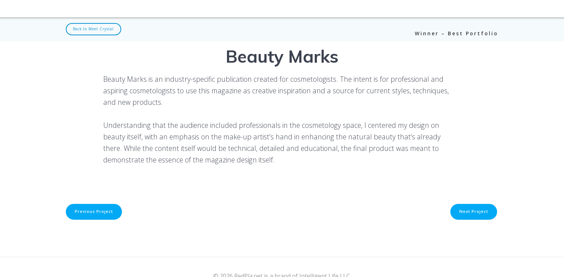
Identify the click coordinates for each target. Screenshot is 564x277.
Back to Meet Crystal (95, 29)
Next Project (473, 212)
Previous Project (94, 212)
